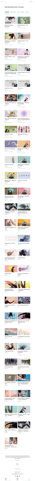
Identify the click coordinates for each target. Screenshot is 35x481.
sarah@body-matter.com (18, 474)
